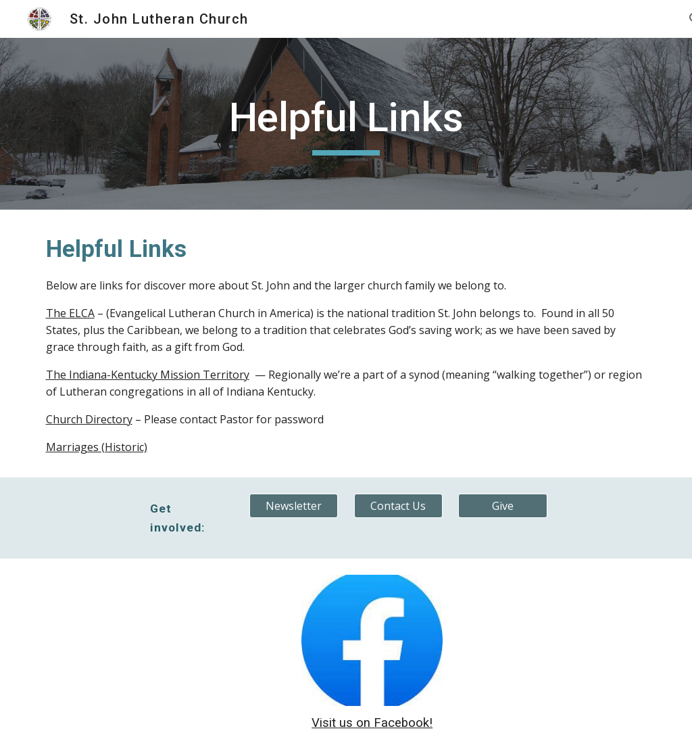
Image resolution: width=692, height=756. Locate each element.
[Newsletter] (293, 506)
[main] (346, 124)
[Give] (502, 506)
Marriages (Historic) (96, 447)
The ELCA (70, 313)
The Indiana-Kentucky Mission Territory (147, 374)
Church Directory (89, 419)
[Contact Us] (398, 506)
